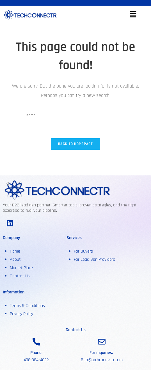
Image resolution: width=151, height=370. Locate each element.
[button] (133, 15)
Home (15, 251)
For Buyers (83, 251)
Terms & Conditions (27, 306)
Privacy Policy (21, 314)
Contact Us (20, 276)
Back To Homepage (75, 144)
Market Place (21, 268)
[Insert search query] (75, 115)
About (16, 259)
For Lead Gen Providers (94, 259)
